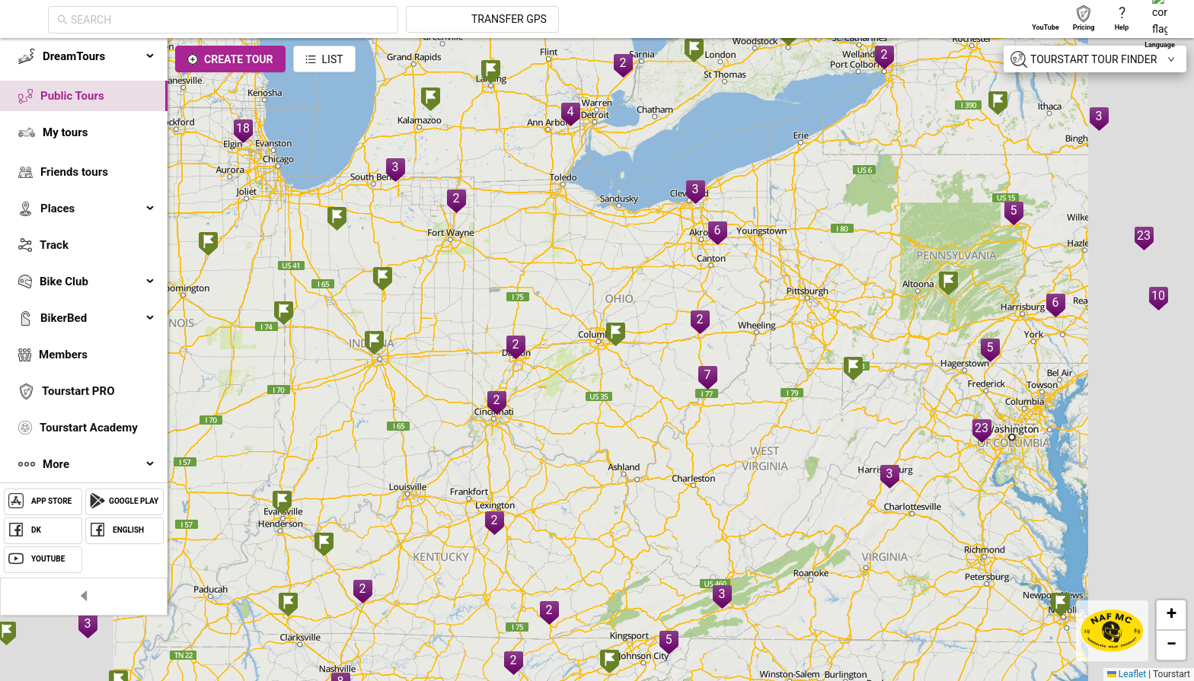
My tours (65, 132)
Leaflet (1126, 674)
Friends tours (74, 172)
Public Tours (72, 96)
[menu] (84, 260)
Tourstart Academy (89, 427)
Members (63, 354)
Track (54, 245)
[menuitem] (84, 56)
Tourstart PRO (78, 391)
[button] (283, 314)
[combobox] (367, 20)
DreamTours (99, 56)
